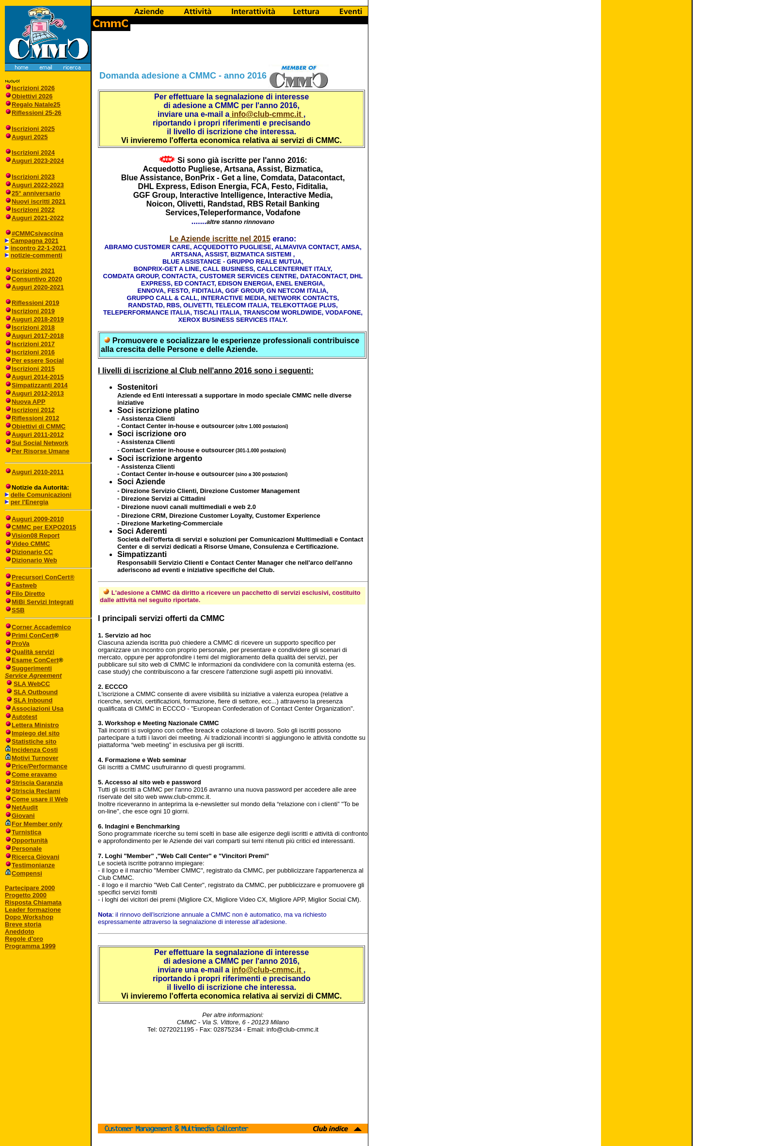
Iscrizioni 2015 (33, 368)
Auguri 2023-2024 (38, 160)
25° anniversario (36, 193)
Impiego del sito (32, 733)
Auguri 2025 (30, 137)
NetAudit (21, 807)
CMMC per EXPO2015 (44, 527)
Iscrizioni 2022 (33, 209)
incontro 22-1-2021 (38, 248)
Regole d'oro (24, 938)
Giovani (20, 815)
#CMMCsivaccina (37, 233)
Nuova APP (29, 401)
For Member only (37, 824)
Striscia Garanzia (34, 782)
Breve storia (23, 924)
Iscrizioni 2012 (33, 410)
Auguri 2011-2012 (38, 434)
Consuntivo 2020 (37, 279)
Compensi (27, 873)
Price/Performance (36, 766)
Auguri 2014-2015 (38, 377)
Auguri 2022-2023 (38, 185)
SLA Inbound (33, 700)
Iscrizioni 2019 (33, 311)
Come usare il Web (36, 799)
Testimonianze (30, 865)
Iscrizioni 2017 (33, 344)
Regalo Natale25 (36, 104)
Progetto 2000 (26, 895)
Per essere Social (38, 360)
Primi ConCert (33, 635)
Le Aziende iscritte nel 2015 (220, 239)
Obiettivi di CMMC (35, 426)
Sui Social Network (40, 442)
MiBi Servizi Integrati (43, 601)
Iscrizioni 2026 (33, 88)
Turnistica (23, 832)
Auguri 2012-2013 (38, 393)
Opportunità (26, 840)
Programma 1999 (30, 946)
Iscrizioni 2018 (33, 327)
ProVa (21, 643)
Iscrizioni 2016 (33, 352)
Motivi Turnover (35, 758)
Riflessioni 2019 (35, 302)
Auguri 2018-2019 (38, 319)
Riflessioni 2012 (35, 418)
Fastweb (24, 585)
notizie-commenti (37, 255)
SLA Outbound (36, 692)
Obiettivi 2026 (32, 96)
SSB (18, 610)
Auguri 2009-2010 (38, 519)
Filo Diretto (28, 593)
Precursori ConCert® (43, 577)
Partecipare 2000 (30, 887)
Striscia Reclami (32, 791)
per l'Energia (29, 502)
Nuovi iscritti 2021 (38, 201)
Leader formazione (33, 909)
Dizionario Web (34, 560)
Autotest (21, 716)
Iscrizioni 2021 (33, 270)
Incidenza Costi (35, 749)
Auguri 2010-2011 (38, 472)
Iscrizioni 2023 (33, 176)
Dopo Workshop (29, 917)
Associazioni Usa (37, 708)
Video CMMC (31, 543)
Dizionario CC (29, 552)
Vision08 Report (36, 535)
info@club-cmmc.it (265, 114)
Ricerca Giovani (32, 856)
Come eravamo (31, 774)
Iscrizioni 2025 (33, 128)
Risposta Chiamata (33, 902)
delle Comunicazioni (41, 494)
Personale (23, 848)
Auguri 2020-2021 (38, 287)
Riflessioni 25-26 (37, 112)
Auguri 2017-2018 (38, 335)
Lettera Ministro (32, 725)
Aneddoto (19, 931)
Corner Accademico (41, 627)
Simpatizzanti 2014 (40, 385)
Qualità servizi (33, 651)
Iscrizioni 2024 (33, 152)
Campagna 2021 (35, 240)
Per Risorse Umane (40, 451)
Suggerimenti (28, 668)
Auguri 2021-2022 (38, 218)
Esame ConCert (35, 660)
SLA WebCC (32, 683)
